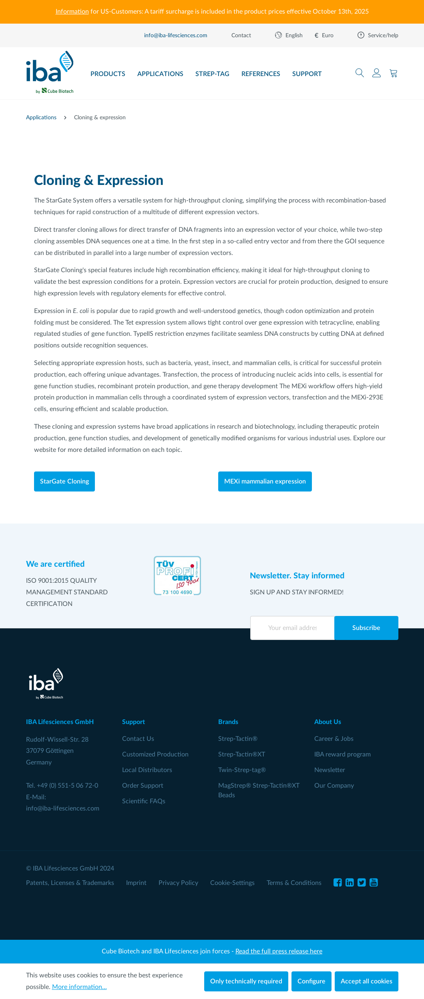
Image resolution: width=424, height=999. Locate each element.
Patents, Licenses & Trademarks (70, 883)
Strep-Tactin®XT (241, 754)
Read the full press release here (278, 951)
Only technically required (246, 981)
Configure (311, 981)
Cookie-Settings (232, 883)
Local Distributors (147, 770)
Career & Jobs (334, 739)
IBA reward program (342, 754)
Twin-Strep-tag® (242, 770)
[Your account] (376, 73)
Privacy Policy (178, 883)
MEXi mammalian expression (265, 481)
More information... (79, 987)
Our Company (334, 785)
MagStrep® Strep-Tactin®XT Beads (258, 790)
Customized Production (155, 754)
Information (72, 11)
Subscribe (366, 628)
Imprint (136, 883)
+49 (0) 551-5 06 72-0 (67, 785)
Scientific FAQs (143, 801)
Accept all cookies (366, 981)
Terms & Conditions (294, 883)
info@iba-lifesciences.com (62, 808)
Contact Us (138, 739)
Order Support (142, 785)
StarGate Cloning (64, 481)
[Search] (360, 73)
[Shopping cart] (393, 73)
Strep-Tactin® (237, 739)
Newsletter (329, 770)
